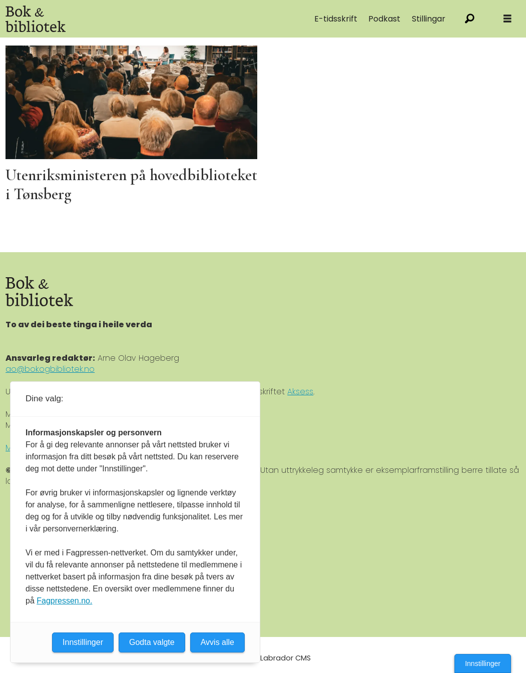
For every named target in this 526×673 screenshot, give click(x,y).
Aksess (300, 391)
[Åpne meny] (507, 19)
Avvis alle (217, 642)
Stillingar (428, 19)
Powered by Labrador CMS (263, 658)
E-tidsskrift (335, 19)
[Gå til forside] (36, 19)
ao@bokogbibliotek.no (50, 369)
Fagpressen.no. (64, 600)
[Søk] (469, 19)
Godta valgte (152, 642)
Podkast (384, 19)
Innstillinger (482, 663)
